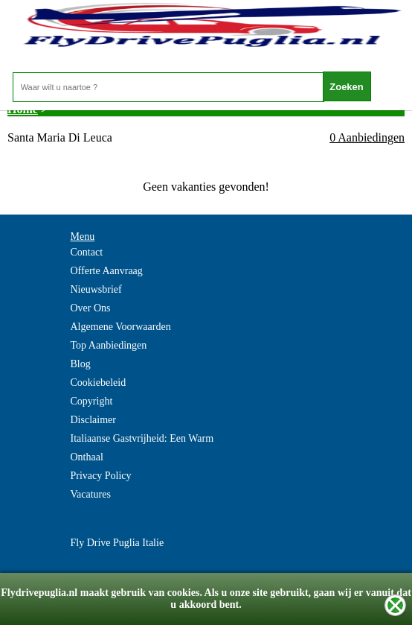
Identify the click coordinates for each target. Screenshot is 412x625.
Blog (81, 363)
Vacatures (91, 494)
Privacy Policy (101, 475)
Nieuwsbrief (96, 289)
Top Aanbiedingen (109, 345)
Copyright (92, 401)
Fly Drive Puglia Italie (117, 542)
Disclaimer (93, 419)
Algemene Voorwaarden (121, 326)
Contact (87, 252)
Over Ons (91, 308)
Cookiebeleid (98, 382)
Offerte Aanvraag (107, 270)
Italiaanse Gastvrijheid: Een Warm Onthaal (142, 448)
